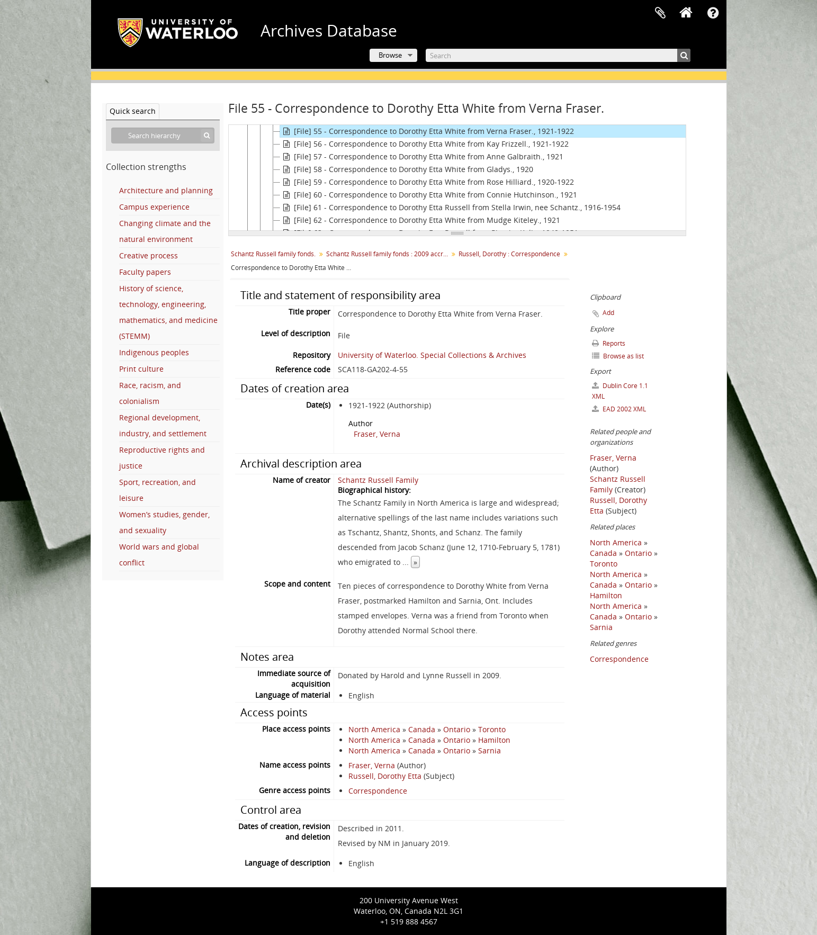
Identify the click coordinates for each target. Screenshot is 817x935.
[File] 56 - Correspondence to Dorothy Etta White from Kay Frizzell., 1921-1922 (424, 144)
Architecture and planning (166, 190)
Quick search (133, 111)
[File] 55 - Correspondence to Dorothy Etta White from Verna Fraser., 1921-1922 (427, 131)
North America (374, 729)
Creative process (148, 255)
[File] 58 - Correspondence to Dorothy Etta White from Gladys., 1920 (406, 169)
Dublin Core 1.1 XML (620, 391)
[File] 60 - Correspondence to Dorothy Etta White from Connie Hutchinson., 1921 (428, 194)
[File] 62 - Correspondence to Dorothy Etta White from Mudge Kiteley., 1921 (420, 220)
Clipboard (660, 13)
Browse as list (618, 356)
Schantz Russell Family (378, 480)
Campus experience (154, 207)
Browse (390, 55)
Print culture (141, 369)
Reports (608, 343)
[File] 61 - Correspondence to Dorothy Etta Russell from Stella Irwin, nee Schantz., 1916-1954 (450, 207)
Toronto (492, 729)
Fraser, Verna (377, 434)
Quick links (713, 13)
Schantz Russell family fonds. (273, 253)
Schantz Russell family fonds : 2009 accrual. (388, 253)
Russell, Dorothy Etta (384, 776)
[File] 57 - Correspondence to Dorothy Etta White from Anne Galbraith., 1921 (421, 156)
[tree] (457, 178)
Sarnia (489, 750)
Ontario (456, 729)
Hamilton (494, 740)
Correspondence (377, 791)
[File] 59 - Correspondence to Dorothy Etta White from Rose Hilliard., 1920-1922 (427, 182)
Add (608, 312)
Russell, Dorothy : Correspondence (509, 253)
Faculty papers (145, 272)
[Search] (558, 55)
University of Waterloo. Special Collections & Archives (432, 355)
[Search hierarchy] (162, 135)
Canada (421, 729)
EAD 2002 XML (619, 408)
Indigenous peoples (154, 352)
